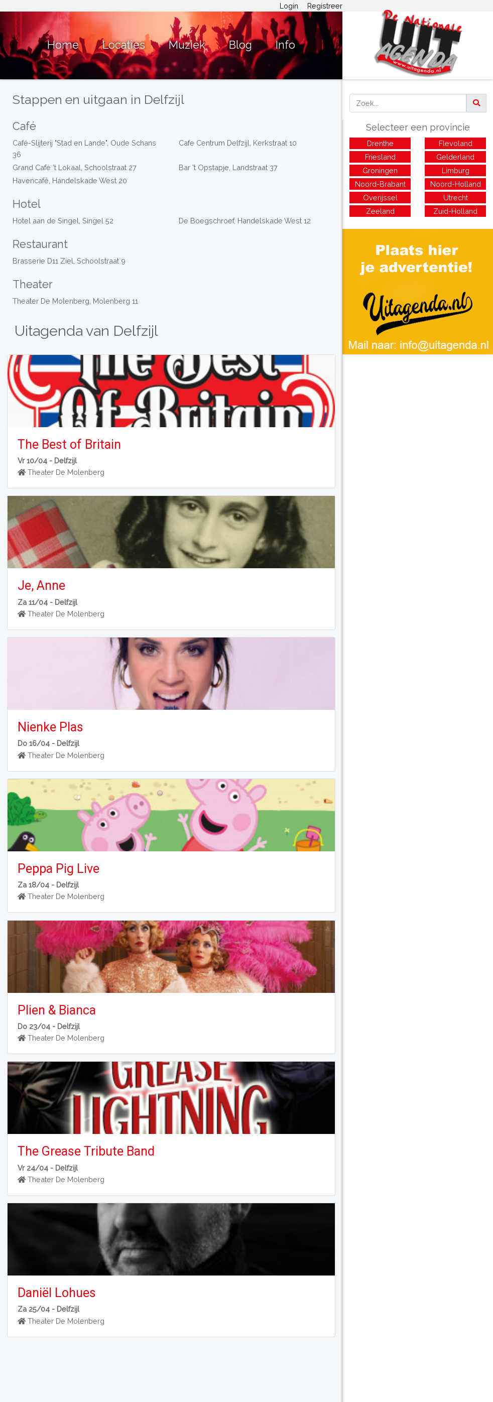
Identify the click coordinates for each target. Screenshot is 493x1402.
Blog (240, 45)
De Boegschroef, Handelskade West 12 (245, 220)
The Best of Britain (69, 444)
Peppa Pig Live (58, 868)
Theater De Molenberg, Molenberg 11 (75, 301)
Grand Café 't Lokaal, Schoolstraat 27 (75, 167)
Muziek (187, 45)
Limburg (455, 170)
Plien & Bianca (57, 1010)
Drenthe (380, 143)
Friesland (380, 157)
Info (285, 45)
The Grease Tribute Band (86, 1151)
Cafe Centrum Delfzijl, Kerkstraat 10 (238, 143)
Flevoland (455, 143)
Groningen (380, 170)
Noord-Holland (455, 184)
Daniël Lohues (57, 1293)
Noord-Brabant (380, 184)
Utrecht (455, 197)
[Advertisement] (417, 424)
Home (63, 45)
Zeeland (380, 211)
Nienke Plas (50, 727)
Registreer (324, 6)
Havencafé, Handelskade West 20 (70, 180)
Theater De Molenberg (66, 472)
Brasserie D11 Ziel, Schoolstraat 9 (69, 261)
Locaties (123, 45)
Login (289, 6)
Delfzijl (65, 460)
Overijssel (380, 197)
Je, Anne (41, 585)
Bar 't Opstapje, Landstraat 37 (228, 167)
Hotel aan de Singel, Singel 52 (63, 220)
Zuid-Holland (455, 211)
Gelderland (455, 157)
